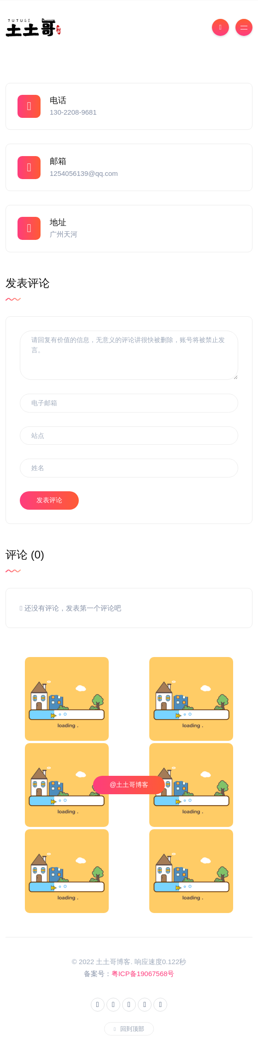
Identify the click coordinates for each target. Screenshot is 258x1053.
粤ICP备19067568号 (143, 973)
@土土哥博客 (129, 784)
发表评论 (49, 500)
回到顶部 (129, 1028)
